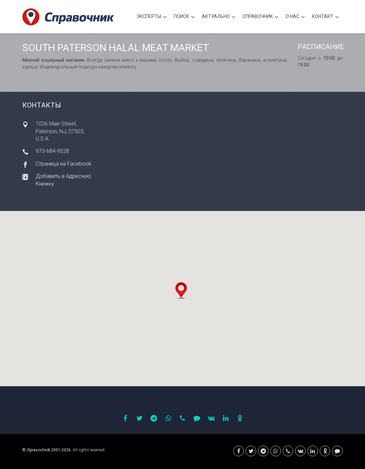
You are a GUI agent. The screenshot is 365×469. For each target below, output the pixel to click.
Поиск (184, 17)
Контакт (325, 17)
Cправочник (261, 17)
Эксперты (151, 17)
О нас (295, 17)
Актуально (219, 17)
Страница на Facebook (63, 164)
